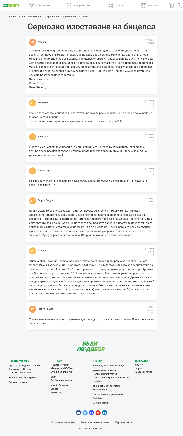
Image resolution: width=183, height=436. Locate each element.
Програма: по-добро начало (24, 365)
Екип (53, 376)
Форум (12, 16)
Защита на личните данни (94, 422)
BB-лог (54, 389)
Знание (97, 361)
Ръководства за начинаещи (108, 365)
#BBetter (139, 364)
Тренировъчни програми (107, 386)
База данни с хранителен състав (111, 377)
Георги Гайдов (45, 200)
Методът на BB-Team (62, 368)
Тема (85, 16)
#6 (152, 313)
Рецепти (97, 381)
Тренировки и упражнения (61, 16)
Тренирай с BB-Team (20, 369)
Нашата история (60, 364)
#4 (152, 204)
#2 (152, 140)
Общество (141, 361)
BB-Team (56, 361)
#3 (152, 174)
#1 (152, 106)
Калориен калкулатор (105, 374)
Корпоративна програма (22, 377)
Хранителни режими (104, 370)
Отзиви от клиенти (61, 372)
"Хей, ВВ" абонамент (20, 372)
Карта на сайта (123, 422)
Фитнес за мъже (31, 16)
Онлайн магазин (18, 382)
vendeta (42, 42)
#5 (152, 254)
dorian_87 (43, 136)
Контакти (56, 392)
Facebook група (143, 372)
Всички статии (101, 402)
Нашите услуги (18, 361)
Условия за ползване (63, 422)
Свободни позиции (61, 380)
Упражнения (100, 389)
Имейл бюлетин (59, 385)
